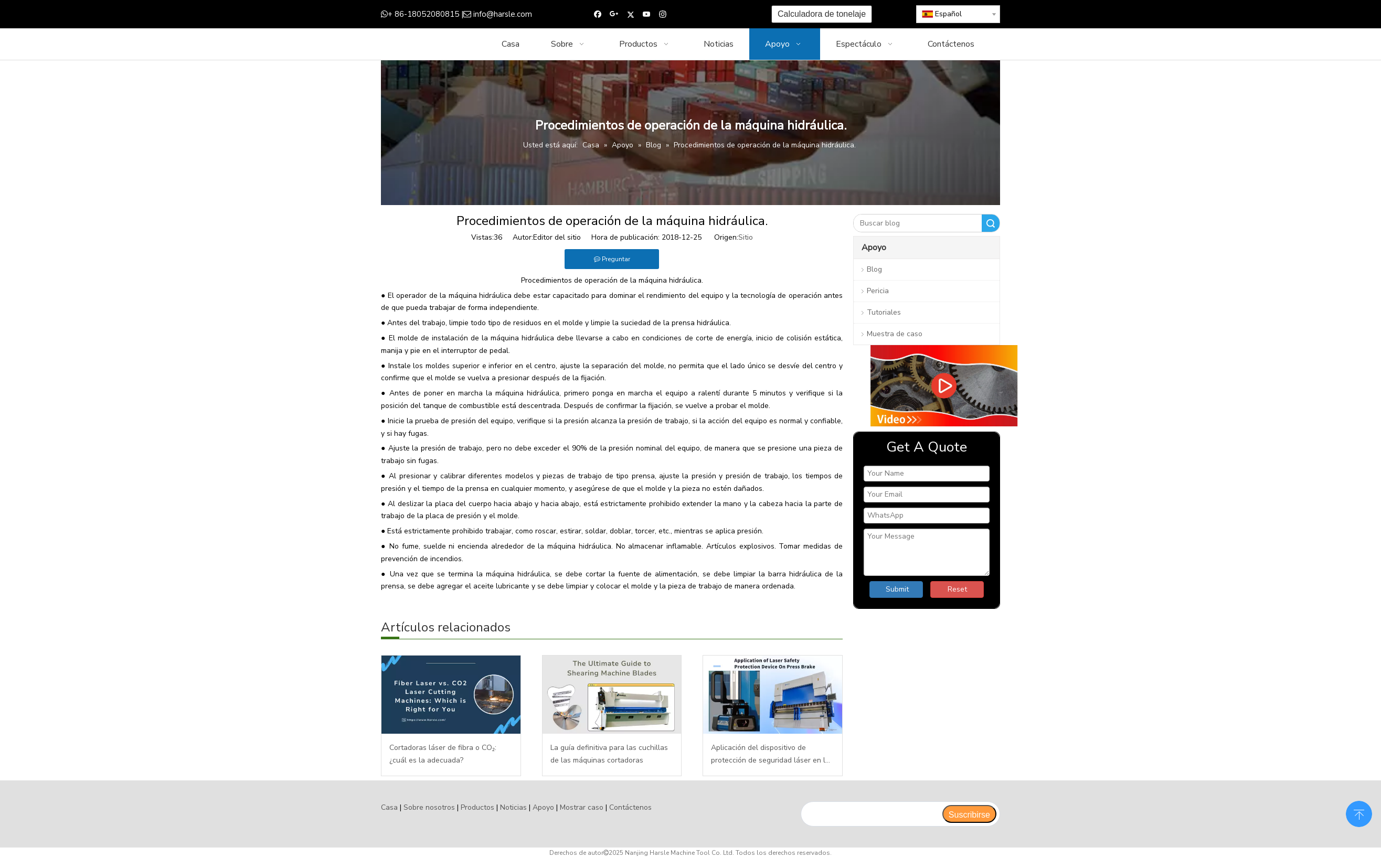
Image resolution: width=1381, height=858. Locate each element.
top (1359, 813)
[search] (871, 814)
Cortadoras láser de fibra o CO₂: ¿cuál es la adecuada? (442, 754)
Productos (477, 807)
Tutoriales (884, 312)
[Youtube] (646, 14)
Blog (874, 269)
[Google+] (614, 14)
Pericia (878, 291)
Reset (957, 589)
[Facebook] (597, 14)
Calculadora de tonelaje (822, 13)
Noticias (513, 807)
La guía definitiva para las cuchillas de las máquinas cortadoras (609, 754)
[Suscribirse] (969, 814)
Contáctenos (630, 807)
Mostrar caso (581, 807)
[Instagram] (663, 14)
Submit (897, 589)
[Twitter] (630, 14)
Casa (389, 807)
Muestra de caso (894, 334)
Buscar (991, 223)
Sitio (745, 237)
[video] (926, 385)
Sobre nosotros (429, 807)
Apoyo (543, 807)
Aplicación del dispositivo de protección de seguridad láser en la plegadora (770, 755)
